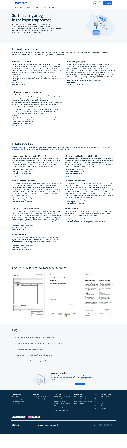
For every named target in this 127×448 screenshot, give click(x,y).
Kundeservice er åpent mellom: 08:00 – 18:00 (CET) (83, 403)
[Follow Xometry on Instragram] (102, 426)
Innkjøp (36, 8)
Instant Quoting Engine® (40, 397)
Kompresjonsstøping (18, 402)
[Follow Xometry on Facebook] (100, 426)
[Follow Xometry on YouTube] (105, 426)
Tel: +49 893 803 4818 (80, 400)
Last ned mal (16, 88)
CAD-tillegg (43, 8)
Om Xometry (52, 8)
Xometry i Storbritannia (102, 397)
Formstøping (16, 404)
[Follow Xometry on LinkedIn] (108, 426)
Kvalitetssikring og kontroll (62, 397)
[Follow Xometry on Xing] (111, 426)
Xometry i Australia (101, 407)
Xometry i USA (99, 400)
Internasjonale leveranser (61, 400)
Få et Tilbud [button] (107, 3)
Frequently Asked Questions (41, 400)
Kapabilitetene (19, 8)
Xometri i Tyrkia (99, 402)
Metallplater (15, 397)
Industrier (28, 8)
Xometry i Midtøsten (101, 409)
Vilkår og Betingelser (60, 402)
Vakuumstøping (17, 400)
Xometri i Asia (99, 404)
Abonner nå (80, 385)
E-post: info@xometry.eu (81, 397)
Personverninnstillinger (61, 411)
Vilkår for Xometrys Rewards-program (62, 405)
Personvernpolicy (59, 409)
